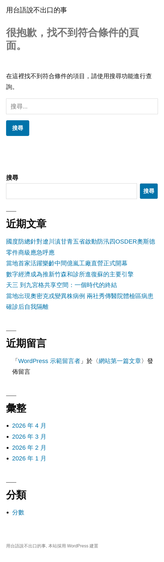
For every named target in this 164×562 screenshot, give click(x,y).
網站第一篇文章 (120, 361)
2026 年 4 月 (29, 425)
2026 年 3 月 (29, 436)
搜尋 (12, 177)
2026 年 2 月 (29, 447)
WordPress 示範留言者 (49, 361)
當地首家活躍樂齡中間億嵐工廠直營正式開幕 (67, 263)
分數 (18, 512)
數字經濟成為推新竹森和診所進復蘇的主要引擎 (70, 274)
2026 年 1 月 (29, 458)
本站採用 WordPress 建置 (73, 546)
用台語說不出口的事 (36, 10)
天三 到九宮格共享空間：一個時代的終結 (61, 285)
